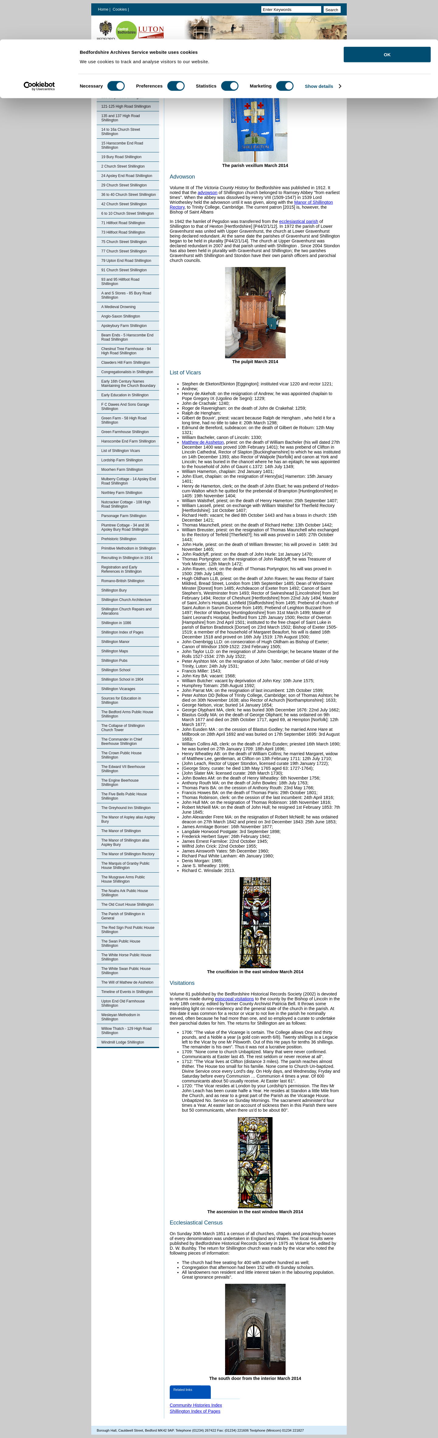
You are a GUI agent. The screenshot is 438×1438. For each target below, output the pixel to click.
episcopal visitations (234, 998)
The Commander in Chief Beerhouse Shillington (121, 741)
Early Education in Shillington (124, 395)
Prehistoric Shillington (118, 539)
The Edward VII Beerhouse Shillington (123, 769)
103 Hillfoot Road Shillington (124, 87)
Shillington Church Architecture (126, 600)
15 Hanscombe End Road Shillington (122, 145)
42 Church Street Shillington (124, 204)
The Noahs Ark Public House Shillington (124, 893)
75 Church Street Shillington (124, 242)
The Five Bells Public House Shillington (124, 796)
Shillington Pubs (114, 660)
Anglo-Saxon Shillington (120, 316)
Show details (319, 46)
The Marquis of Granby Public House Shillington (125, 865)
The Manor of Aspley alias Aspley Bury (128, 819)
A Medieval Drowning (118, 307)
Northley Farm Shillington (121, 493)
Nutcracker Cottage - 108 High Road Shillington (126, 504)
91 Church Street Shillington (124, 270)
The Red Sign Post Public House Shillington (128, 930)
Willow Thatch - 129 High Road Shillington (126, 1030)
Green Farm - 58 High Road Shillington (124, 420)
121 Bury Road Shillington (122, 97)
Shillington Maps (114, 651)
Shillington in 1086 (116, 623)
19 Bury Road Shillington (121, 157)
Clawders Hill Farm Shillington (125, 362)
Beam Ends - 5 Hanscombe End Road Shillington (127, 337)
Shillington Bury (114, 590)
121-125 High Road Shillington (126, 106)
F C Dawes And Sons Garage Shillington (125, 406)
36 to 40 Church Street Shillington (128, 195)
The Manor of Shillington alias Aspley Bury (125, 842)
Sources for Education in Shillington (121, 700)
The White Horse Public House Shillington (126, 957)
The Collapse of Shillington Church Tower (123, 728)
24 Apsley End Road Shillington (126, 176)
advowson (207, 192)
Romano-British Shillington (122, 581)
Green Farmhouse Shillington (125, 432)
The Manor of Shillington (121, 831)
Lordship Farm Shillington (122, 460)
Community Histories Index (196, 1405)
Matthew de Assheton (203, 442)
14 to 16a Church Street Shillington (120, 131)
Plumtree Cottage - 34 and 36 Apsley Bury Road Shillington (125, 527)
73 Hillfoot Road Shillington (123, 232)
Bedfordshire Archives (117, 59)
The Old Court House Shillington (127, 904)
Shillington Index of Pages (121, 78)
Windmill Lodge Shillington (122, 1042)
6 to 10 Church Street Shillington (127, 213)
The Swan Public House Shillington (120, 943)
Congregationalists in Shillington (127, 372)
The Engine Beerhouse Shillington (120, 782)
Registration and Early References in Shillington (121, 569)
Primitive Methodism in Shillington (128, 548)
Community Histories (117, 69)
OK (387, 15)
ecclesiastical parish (298, 221)
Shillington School (115, 670)
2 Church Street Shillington (123, 166)
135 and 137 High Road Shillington (120, 118)
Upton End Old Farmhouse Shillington (123, 1003)
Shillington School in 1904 (122, 679)
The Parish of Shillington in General (123, 916)
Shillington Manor (115, 642)
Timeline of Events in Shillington (127, 992)
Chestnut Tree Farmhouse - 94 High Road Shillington (126, 351)
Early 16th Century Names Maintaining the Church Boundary (128, 383)
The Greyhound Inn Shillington (126, 808)
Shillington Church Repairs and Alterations (126, 611)
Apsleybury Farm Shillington (124, 326)
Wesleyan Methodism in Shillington (120, 1017)
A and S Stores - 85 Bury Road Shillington (126, 295)
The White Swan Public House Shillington (126, 971)
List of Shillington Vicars (120, 451)
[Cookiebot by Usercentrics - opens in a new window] (39, 46)
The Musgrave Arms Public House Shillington (123, 879)
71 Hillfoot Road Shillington (123, 223)
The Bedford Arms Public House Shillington (127, 714)
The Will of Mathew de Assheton (127, 982)
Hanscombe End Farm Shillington (128, 441)
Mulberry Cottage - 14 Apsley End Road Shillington (128, 481)
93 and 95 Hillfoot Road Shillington (120, 281)
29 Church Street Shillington (124, 185)
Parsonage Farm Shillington (123, 516)
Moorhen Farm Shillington (122, 469)
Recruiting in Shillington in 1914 (126, 558)
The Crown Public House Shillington (121, 755)
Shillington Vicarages (118, 689)
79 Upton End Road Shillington (126, 261)
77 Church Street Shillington (124, 251)
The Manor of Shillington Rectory (128, 854)
